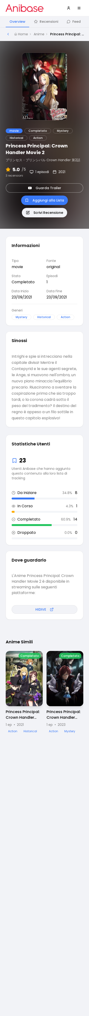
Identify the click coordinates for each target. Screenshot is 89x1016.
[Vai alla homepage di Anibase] (24, 8)
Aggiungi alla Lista (44, 200)
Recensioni (46, 21)
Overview (17, 21)
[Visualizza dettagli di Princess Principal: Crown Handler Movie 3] (65, 692)
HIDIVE (44, 609)
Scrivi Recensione (44, 212)
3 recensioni (14, 176)
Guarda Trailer (44, 188)
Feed (74, 21)
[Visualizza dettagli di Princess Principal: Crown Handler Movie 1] (24, 692)
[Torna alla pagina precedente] (8, 34)
